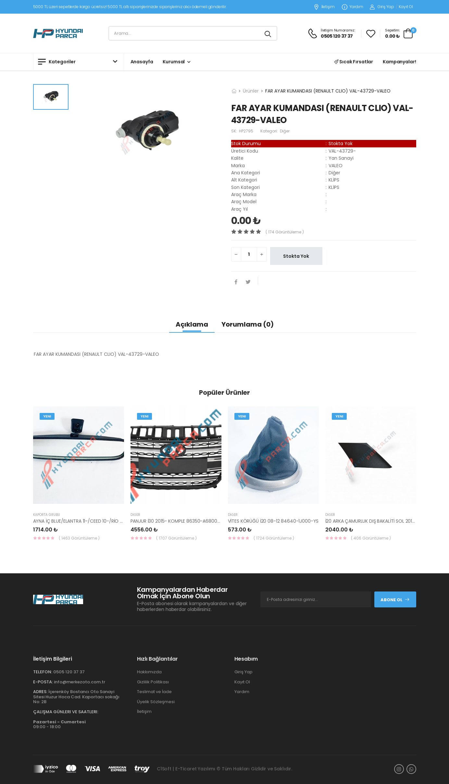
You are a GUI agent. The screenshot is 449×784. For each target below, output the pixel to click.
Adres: (40, 692)
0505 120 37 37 (69, 672)
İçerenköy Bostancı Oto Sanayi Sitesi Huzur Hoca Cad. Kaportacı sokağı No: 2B (76, 697)
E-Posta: (43, 682)
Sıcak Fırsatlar (353, 61)
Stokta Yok (296, 256)
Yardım (352, 7)
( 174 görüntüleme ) (285, 232)
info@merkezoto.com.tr (79, 682)
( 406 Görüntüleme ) (371, 538)
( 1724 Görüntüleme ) (274, 538)
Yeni (47, 416)
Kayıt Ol (406, 6)
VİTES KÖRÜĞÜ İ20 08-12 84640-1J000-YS (273, 521)
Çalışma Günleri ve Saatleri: (65, 712)
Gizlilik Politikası (153, 682)
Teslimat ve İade (154, 692)
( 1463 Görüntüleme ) (79, 538)
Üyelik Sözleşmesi (156, 702)
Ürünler (251, 91)
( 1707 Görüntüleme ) (176, 538)
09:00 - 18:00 (59, 724)
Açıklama (192, 324)
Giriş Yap (382, 6)
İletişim (324, 7)
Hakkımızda (149, 672)
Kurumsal (174, 61)
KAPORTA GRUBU (46, 514)
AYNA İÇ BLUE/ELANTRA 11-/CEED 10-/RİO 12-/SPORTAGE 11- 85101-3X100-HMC (115, 521)
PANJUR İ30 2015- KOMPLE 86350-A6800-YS (178, 521)
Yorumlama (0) (247, 324)
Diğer (135, 514)
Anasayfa (142, 61)
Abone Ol (395, 600)
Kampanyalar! (399, 61)
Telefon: (42, 672)
